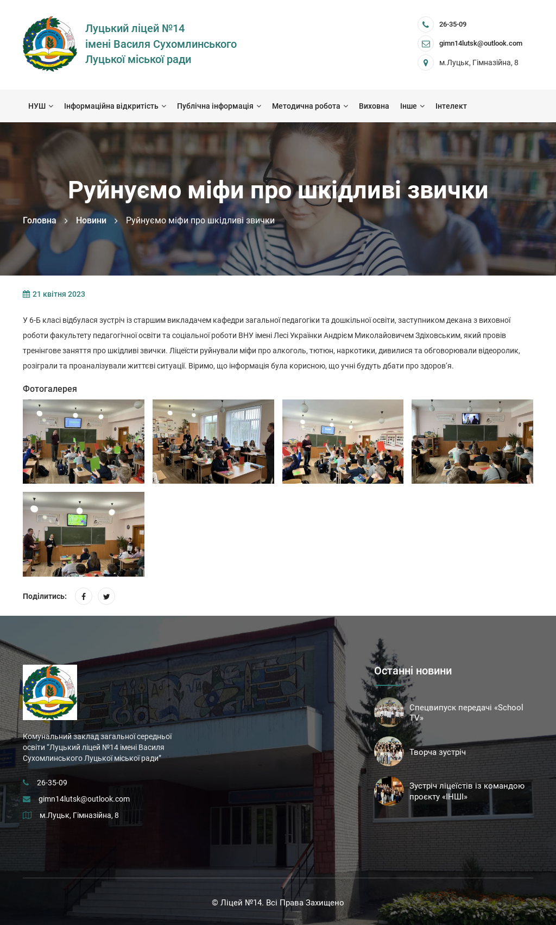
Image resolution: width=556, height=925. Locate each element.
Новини (91, 220)
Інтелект (451, 106)
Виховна (374, 106)
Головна (39, 220)
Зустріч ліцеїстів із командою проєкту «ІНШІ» (467, 791)
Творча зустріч (437, 752)
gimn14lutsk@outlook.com (84, 799)
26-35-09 (452, 24)
